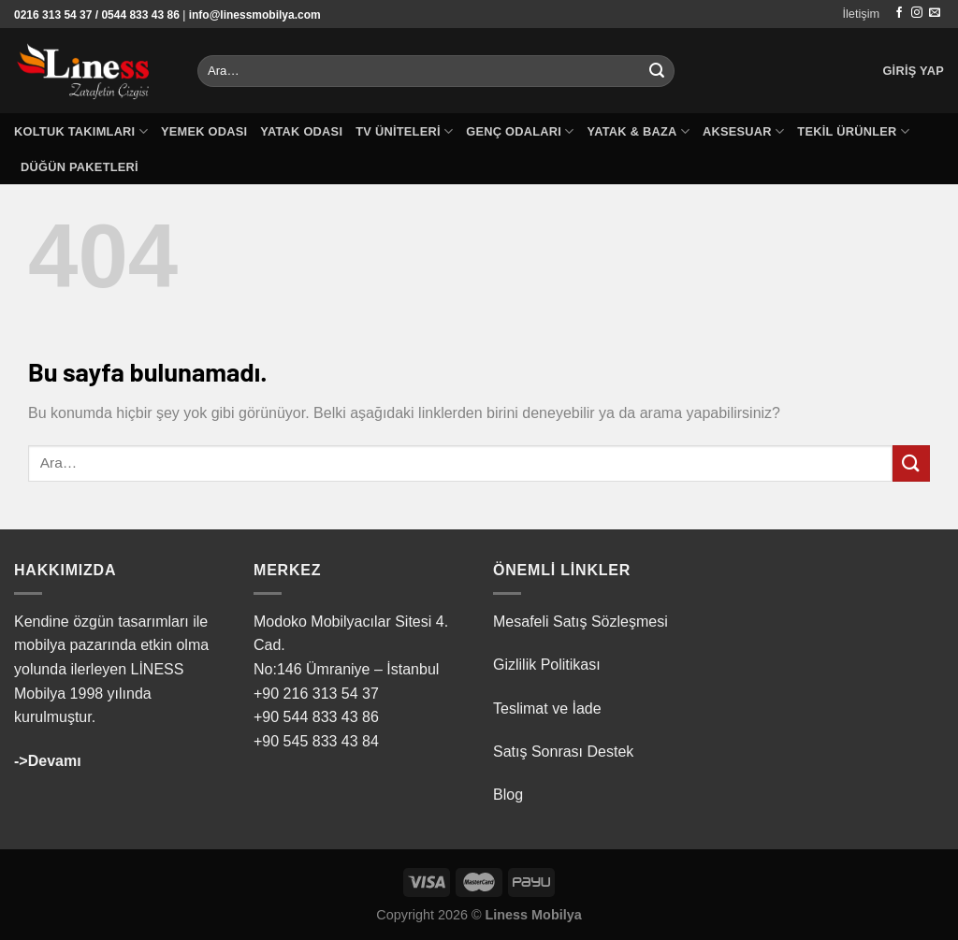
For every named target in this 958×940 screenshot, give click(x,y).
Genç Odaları (519, 131)
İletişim (860, 14)
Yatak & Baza (638, 131)
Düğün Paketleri (79, 167)
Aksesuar (743, 131)
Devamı (54, 761)
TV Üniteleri (404, 131)
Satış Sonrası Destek (563, 751)
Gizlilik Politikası (547, 664)
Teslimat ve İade (547, 708)
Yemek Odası (204, 131)
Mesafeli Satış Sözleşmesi (580, 621)
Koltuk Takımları (81, 131)
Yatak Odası (301, 131)
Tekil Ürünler (853, 131)
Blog (508, 795)
